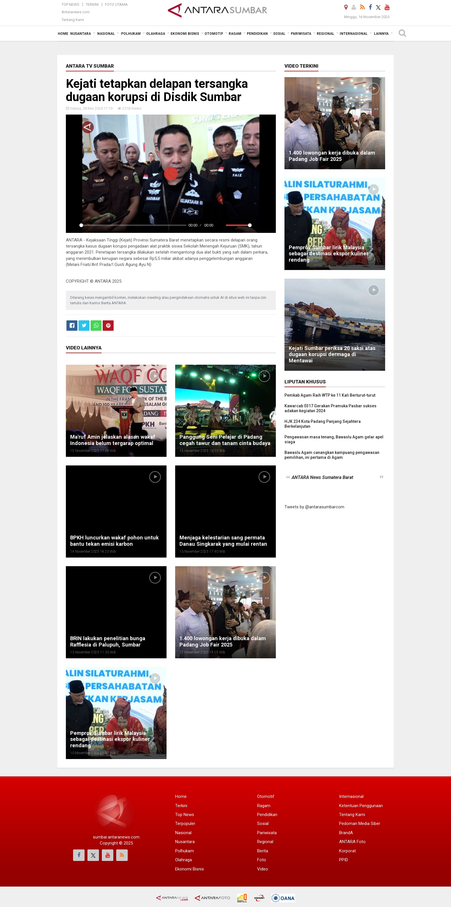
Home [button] (63, 34)
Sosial (263, 823)
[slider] (132, 225)
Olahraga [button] (155, 34)
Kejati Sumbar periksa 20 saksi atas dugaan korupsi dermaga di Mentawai (334, 357)
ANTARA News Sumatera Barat (322, 477)
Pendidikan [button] (257, 34)
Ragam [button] (235, 34)
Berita (262, 850)
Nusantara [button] (80, 34)
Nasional (183, 832)
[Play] (73, 225)
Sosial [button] (279, 34)
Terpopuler (185, 823)
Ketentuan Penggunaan (361, 805)
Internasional (351, 796)
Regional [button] (325, 34)
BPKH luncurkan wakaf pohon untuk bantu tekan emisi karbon (112, 541)
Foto (261, 859)
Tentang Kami (73, 20)
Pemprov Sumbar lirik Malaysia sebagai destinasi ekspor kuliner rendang (108, 739)
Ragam (263, 805)
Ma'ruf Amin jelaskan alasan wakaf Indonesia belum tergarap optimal (111, 440)
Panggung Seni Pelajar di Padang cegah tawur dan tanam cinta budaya (223, 440)
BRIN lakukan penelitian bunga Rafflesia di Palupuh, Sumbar (106, 642)
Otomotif (265, 796)
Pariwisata (267, 832)
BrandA (346, 832)
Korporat (347, 850)
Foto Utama (116, 4)
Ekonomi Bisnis (189, 869)
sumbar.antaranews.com (116, 837)
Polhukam (184, 850)
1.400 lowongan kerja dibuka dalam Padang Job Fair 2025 (221, 642)
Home (181, 796)
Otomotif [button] (214, 34)
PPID (343, 859)
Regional (265, 841)
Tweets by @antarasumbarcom (314, 506)
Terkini (92, 4)
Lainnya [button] (381, 34)
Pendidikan (267, 814)
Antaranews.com (76, 12)
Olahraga (183, 859)
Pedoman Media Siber (359, 823)
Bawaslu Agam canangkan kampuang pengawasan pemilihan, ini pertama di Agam (331, 455)
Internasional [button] (354, 34)
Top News (70, 4)
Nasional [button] (106, 34)
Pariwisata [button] (301, 34)
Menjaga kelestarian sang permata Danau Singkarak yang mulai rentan (221, 541)
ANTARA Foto (352, 841)
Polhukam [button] (131, 34)
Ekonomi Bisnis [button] (185, 34)
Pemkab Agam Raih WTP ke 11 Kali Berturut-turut (329, 395)
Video (262, 869)
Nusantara (185, 841)
